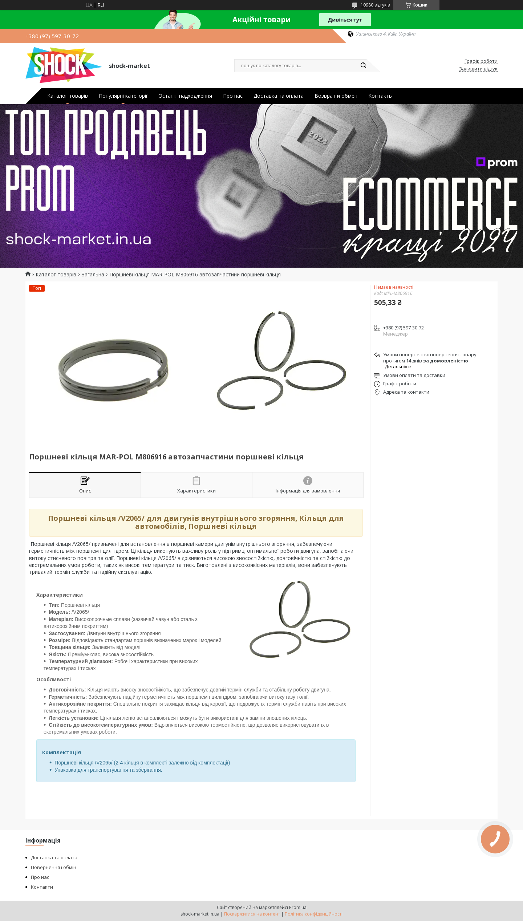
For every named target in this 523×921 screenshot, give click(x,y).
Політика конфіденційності (313, 914)
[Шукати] (363, 65)
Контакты (380, 95)
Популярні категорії (123, 95)
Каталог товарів (67, 95)
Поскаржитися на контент (252, 914)
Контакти (42, 887)
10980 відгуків (375, 5)
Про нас (233, 95)
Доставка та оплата (279, 95)
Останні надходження (185, 95)
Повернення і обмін (53, 867)
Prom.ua (298, 907)
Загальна (93, 274)
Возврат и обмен (336, 95)
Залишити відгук (478, 69)
